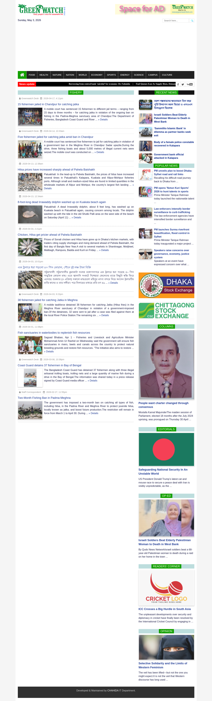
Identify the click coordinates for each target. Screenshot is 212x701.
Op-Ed (166, 495)
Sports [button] (111, 75)
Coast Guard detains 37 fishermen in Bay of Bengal (49, 363)
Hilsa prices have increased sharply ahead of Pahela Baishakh (56, 167)
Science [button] (139, 75)
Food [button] (32, 75)
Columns (166, 326)
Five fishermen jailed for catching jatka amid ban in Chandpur (55, 134)
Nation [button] (70, 75)
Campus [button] (153, 75)
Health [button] (43, 75)
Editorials (166, 429)
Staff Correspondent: (30, 390)
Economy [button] (97, 75)
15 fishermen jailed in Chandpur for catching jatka (48, 102)
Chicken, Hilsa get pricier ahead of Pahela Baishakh (50, 232)
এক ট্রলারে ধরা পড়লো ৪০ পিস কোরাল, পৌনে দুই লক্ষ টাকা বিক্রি (54, 265)
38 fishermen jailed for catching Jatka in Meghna (48, 297)
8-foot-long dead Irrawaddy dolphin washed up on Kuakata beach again (62, 199)
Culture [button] (167, 75)
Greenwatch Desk (29, 96)
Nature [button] (57, 75)
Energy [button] (124, 75)
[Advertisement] (106, 47)
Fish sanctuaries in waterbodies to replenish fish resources (54, 330)
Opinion (166, 631)
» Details (103, 117)
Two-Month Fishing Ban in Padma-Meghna (44, 395)
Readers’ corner (166, 566)
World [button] (83, 75)
